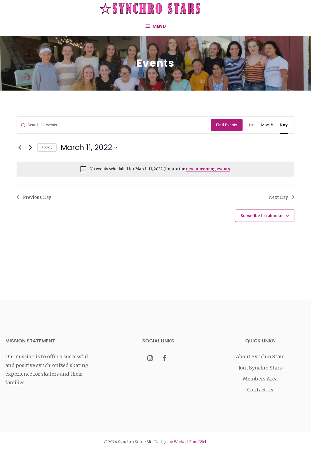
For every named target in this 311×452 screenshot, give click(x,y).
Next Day (281, 197)
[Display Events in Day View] (284, 125)
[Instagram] (150, 358)
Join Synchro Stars (260, 368)
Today (47, 147)
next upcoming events (208, 168)
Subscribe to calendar (262, 215)
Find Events (226, 125)
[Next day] (30, 147)
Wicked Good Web (191, 441)
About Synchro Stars (260, 356)
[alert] (155, 169)
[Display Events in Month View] (267, 125)
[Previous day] (20, 147)
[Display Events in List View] (252, 125)
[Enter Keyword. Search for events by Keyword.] (114, 125)
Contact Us (260, 390)
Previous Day (34, 197)
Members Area (260, 379)
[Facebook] (164, 358)
